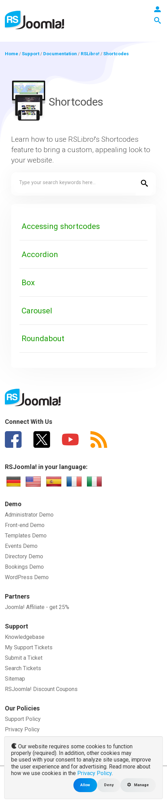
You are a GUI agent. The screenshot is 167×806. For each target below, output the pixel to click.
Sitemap (15, 678)
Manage (138, 785)
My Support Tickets (29, 647)
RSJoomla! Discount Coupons (41, 689)
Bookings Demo (24, 567)
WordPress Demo (27, 577)
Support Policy (23, 719)
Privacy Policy (22, 729)
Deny (108, 785)
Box (28, 282)
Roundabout (43, 338)
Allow (85, 785)
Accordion (40, 254)
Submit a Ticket (23, 658)
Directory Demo (24, 556)
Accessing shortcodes (61, 226)
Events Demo (21, 546)
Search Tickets (23, 668)
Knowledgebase (25, 637)
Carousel (37, 310)
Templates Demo (26, 535)
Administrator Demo (29, 514)
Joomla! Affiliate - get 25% (37, 607)
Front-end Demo (25, 525)
